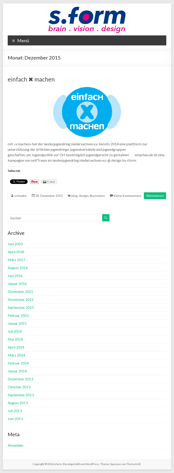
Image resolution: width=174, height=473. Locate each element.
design (83, 196)
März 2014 (16, 355)
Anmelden (15, 445)
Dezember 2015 (20, 291)
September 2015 (21, 307)
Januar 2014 (17, 371)
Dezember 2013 (20, 379)
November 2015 (21, 299)
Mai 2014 (15, 339)
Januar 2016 (17, 283)
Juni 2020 (15, 244)
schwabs (20, 196)
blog (74, 196)
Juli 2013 (15, 411)
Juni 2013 (15, 418)
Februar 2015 (18, 315)
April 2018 (16, 252)
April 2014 (16, 347)
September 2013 (21, 395)
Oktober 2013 (19, 387)
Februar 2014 (18, 363)
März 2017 (16, 260)
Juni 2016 (15, 275)
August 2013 (18, 403)
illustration (97, 196)
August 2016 (18, 267)
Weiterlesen (155, 196)
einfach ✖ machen (31, 79)
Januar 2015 (17, 323)
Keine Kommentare (127, 196)
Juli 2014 (15, 331)
